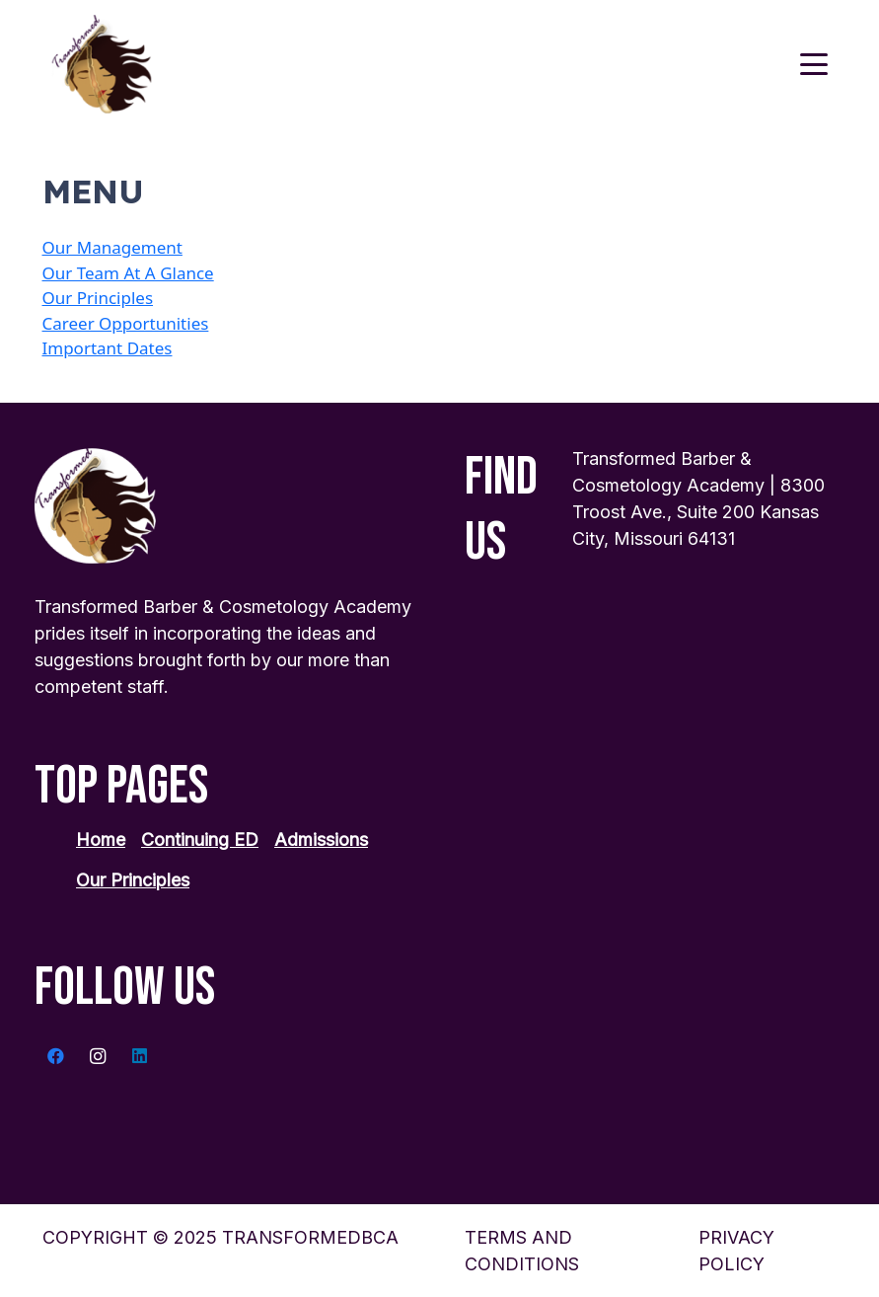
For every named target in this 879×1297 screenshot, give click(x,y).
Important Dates (107, 348)
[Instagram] (98, 1056)
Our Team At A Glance (128, 273)
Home (100, 839)
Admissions (321, 839)
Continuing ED (199, 839)
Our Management (112, 247)
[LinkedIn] (139, 1056)
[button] (813, 64)
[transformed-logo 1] (102, 64)
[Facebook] (56, 1056)
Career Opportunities (125, 323)
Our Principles (98, 297)
